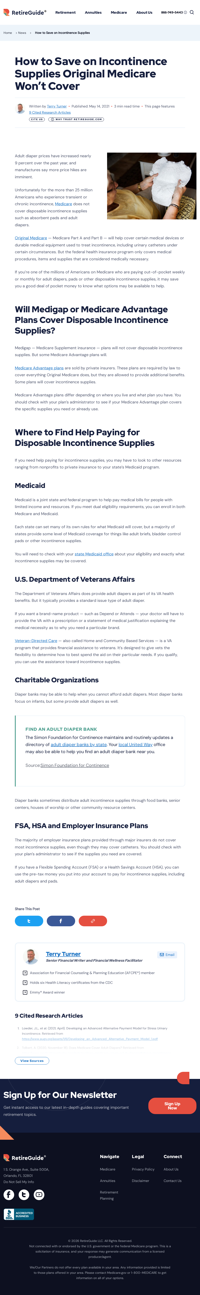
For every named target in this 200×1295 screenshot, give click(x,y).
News (22, 33)
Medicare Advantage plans (39, 368)
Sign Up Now (172, 1106)
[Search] (192, 12)
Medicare (119, 12)
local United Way (136, 744)
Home (8, 33)
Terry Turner (57, 106)
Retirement (65, 12)
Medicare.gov (116, 1273)
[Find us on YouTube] (39, 1194)
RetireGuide (27, 12)
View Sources (32, 1061)
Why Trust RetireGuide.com (76, 119)
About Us (144, 12)
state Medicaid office (94, 554)
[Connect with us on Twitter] (24, 1194)
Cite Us (37, 119)
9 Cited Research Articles (50, 112)
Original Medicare (31, 238)
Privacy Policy (143, 1169)
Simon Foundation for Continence (75, 765)
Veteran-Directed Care (36, 640)
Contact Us (173, 1180)
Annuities (93, 12)
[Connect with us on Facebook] (9, 1194)
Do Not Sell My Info (19, 1182)
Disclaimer (140, 1180)
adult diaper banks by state (79, 744)
